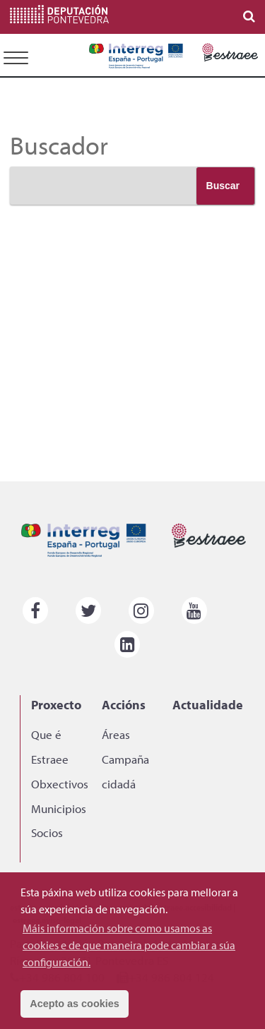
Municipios (58, 808)
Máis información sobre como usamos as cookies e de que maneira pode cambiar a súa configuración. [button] (129, 945)
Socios (47, 832)
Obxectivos (59, 783)
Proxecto (56, 704)
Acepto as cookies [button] (74, 1003)
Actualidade (207, 704)
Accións (124, 704)
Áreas (116, 734)
